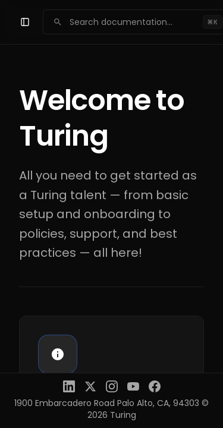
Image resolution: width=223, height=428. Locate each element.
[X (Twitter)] (90, 386)
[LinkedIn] (69, 386)
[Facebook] (155, 386)
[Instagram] (112, 386)
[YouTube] (133, 386)
